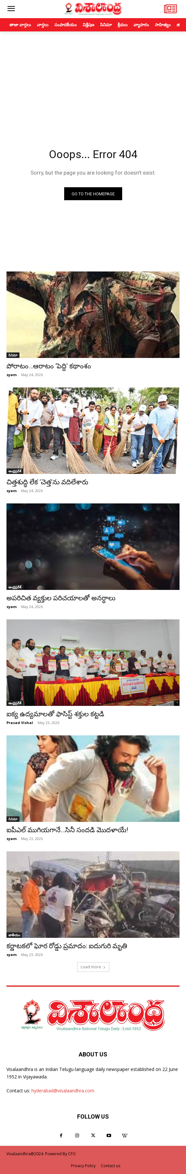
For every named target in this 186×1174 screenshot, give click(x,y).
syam (11, 374)
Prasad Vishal (19, 722)
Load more (93, 967)
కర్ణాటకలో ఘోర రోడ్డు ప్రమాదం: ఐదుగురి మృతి (66, 946)
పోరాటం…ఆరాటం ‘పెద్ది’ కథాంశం (48, 366)
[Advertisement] (93, 80)
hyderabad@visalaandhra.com (62, 1091)
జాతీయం (14, 935)
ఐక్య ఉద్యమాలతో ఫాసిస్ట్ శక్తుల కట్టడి (55, 714)
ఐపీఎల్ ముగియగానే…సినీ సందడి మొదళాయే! (67, 830)
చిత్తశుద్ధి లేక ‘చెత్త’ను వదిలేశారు (47, 482)
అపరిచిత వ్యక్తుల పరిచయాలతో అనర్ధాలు (60, 598)
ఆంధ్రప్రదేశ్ (14, 471)
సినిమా (12, 355)
